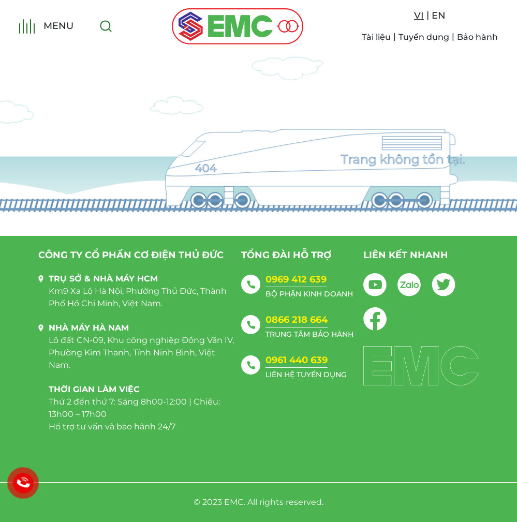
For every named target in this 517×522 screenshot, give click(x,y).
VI (419, 15)
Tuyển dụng (423, 37)
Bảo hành (477, 37)
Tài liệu (376, 37)
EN (439, 15)
